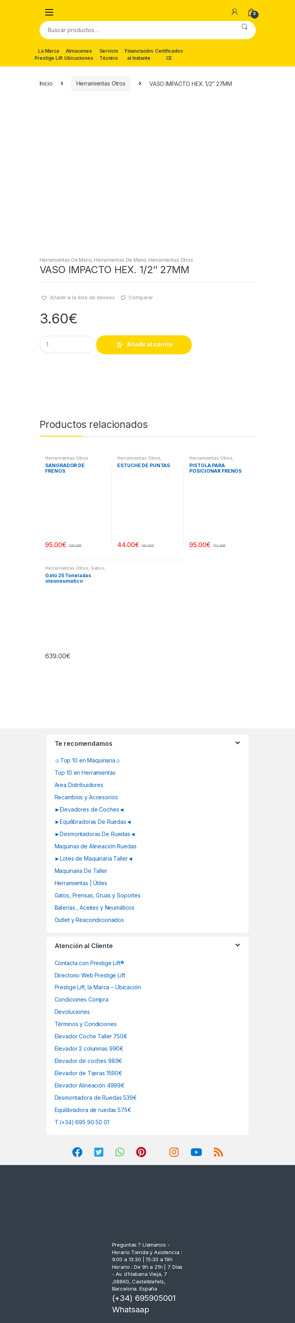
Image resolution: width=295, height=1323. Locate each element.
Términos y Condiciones (86, 1024)
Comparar (141, 297)
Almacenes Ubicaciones (78, 54)
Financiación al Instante (139, 54)
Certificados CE (169, 54)
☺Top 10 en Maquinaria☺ (88, 760)
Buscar (244, 30)
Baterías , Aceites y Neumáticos (95, 907)
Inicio (46, 83)
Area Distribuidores (79, 784)
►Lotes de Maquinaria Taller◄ (94, 858)
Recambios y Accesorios (86, 797)
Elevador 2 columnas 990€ (89, 1048)
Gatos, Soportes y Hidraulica (75, 570)
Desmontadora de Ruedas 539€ (96, 1097)
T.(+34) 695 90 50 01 (82, 1122)
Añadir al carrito (150, 344)
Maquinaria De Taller (81, 870)
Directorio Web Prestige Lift (90, 975)
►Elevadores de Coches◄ (90, 809)
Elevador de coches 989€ (89, 1060)
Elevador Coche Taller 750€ (91, 1036)
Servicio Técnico (108, 54)
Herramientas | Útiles (81, 883)
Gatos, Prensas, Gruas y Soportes (98, 895)
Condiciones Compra (81, 999)
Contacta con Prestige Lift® (89, 963)
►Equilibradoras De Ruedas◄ (93, 821)
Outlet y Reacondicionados (89, 919)
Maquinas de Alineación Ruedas (96, 846)
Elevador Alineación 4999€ (90, 1085)
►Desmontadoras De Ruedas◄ (95, 834)
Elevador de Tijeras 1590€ (89, 1073)
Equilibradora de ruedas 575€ (93, 1109)
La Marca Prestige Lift (48, 54)
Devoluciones (72, 1011)
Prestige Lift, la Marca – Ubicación (98, 987)
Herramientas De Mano (66, 260)
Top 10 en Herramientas (85, 772)
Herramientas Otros (101, 83)
